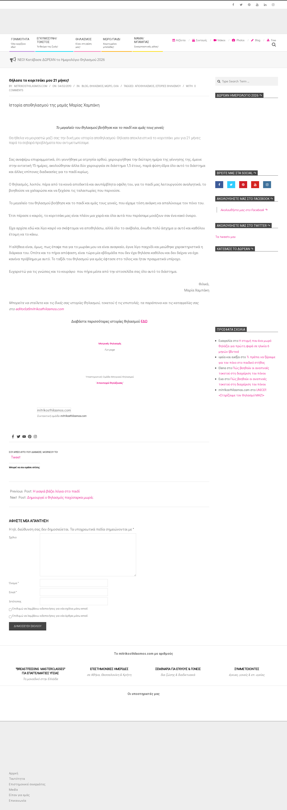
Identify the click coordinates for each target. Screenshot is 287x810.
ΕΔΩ (144, 321)
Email (13, 592)
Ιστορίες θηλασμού (168, 86)
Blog (85, 86)
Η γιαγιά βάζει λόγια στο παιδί (56, 491)
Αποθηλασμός (144, 86)
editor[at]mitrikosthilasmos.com (40, 308)
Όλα (116, 86)
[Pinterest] (29, 437)
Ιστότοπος (15, 601)
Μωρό (108, 86)
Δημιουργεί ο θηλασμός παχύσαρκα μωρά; (60, 497)
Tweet (16, 457)
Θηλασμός (96, 86)
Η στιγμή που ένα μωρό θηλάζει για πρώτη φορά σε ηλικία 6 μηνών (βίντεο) (245, 346)
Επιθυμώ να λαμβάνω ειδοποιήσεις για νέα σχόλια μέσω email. (50, 608)
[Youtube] (24, 437)
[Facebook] (13, 437)
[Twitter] (18, 437)
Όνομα (14, 583)
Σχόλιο (13, 537)
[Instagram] (35, 437)
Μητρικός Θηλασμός (109, 343)
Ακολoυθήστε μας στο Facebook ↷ (245, 199)
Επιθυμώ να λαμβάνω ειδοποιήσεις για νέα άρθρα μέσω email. (50, 616)
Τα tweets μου (225, 236)
